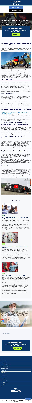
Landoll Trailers (3, 384)
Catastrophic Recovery (4, 368)
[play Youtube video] (16, 60)
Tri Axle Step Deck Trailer (5, 380)
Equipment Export (4, 362)
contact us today (23, 176)
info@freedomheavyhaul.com (14, 223)
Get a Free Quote (16, 34)
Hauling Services (3, 372)
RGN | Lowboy (3, 378)
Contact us (17, 49)
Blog (1, 386)
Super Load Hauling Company (6, 364)
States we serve (3, 370)
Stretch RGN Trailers (4, 382)
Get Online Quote (16, 10)
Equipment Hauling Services (5, 366)
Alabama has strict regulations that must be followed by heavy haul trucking (15, 113)
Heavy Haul (3, 358)
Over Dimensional (4, 360)
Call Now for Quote (17, 7)
